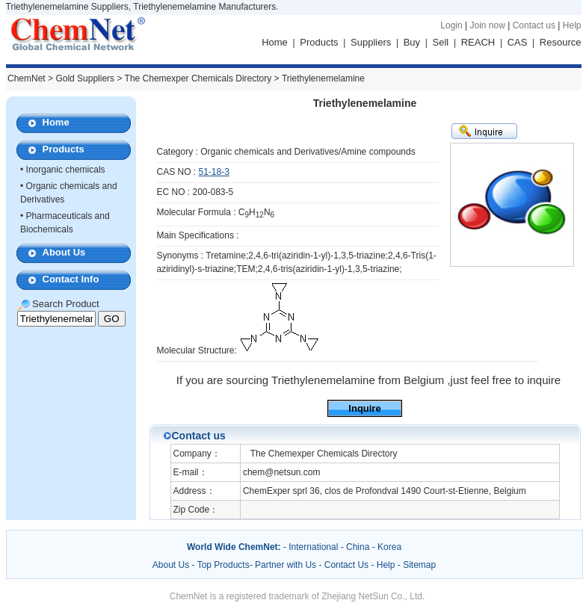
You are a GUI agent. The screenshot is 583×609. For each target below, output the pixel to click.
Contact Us (346, 565)
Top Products (223, 565)
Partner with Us (286, 565)
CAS (518, 42)
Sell (441, 42)
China (357, 547)
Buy (412, 42)
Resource (561, 42)
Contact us (534, 25)
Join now (487, 25)
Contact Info (71, 279)
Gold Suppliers (84, 78)
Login (451, 25)
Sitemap (419, 565)
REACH (478, 42)
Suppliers (371, 42)
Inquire (364, 408)
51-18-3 (214, 172)
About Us (64, 252)
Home (275, 42)
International (313, 547)
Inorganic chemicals (65, 169)
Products (319, 42)
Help (572, 25)
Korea (389, 547)
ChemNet (26, 78)
